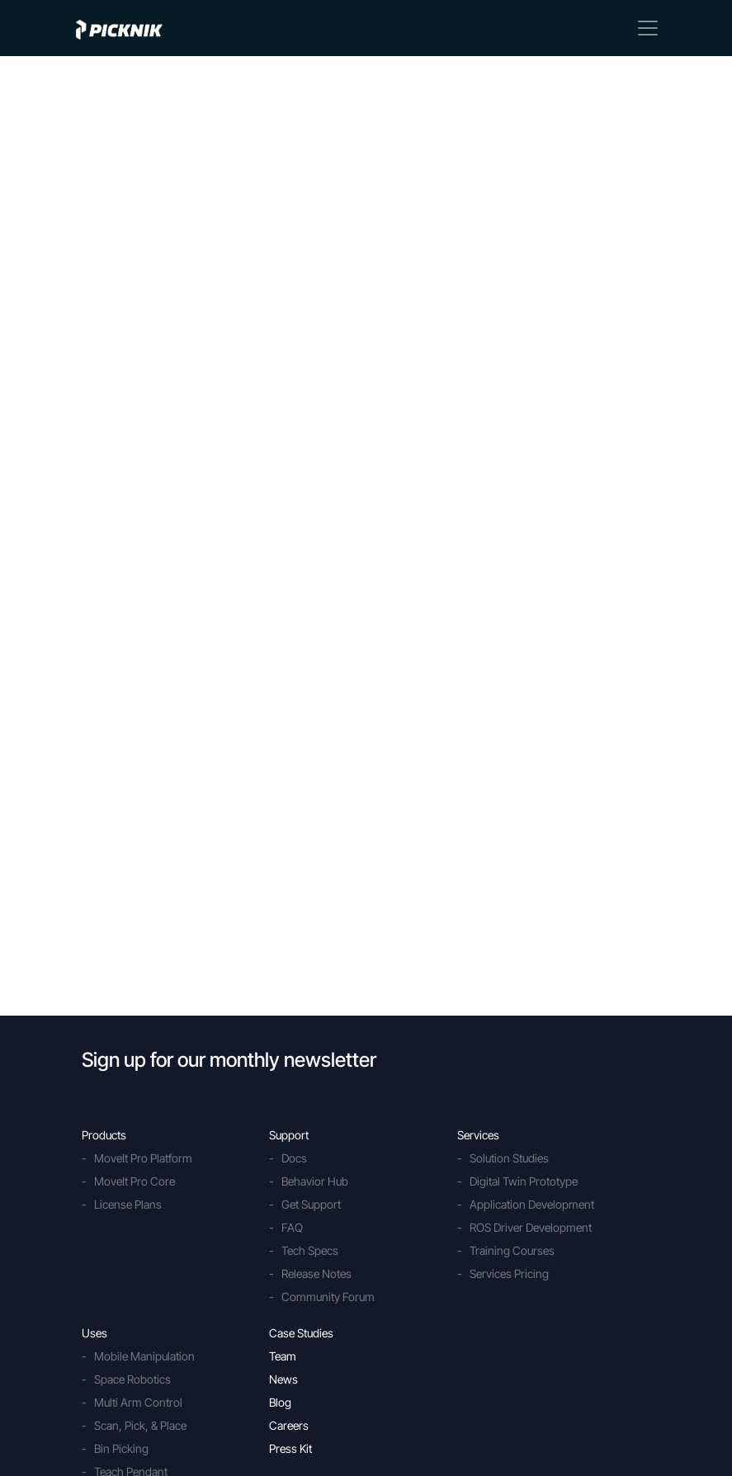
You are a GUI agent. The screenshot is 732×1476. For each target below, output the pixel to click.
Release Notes (316, 1273)
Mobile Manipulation (144, 1356)
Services (478, 1135)
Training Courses (512, 1250)
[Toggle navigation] (648, 28)
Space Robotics (132, 1379)
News (283, 1379)
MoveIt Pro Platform (143, 1158)
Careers (289, 1425)
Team (282, 1356)
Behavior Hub (314, 1181)
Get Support (311, 1204)
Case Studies (301, 1333)
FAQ (292, 1227)
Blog (280, 1402)
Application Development (532, 1204)
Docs (294, 1158)
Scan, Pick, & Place (140, 1425)
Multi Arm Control (138, 1402)
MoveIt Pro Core (134, 1181)
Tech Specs (309, 1250)
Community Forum (328, 1297)
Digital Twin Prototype (524, 1181)
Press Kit (290, 1448)
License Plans (128, 1204)
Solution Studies (509, 1158)
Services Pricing (509, 1273)
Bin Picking (121, 1448)
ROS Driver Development (531, 1227)
